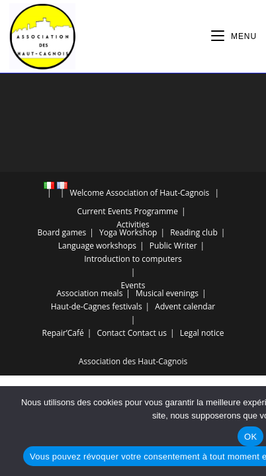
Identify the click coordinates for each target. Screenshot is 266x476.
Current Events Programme (127, 211)
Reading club (194, 232)
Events (133, 285)
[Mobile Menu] (234, 36)
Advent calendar (185, 306)
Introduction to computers (133, 258)
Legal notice (202, 332)
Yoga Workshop (128, 232)
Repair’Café (63, 332)
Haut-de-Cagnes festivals (96, 306)
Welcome (86, 192)
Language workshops (97, 245)
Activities (132, 224)
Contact (111, 332)
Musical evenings (167, 293)
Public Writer (173, 245)
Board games (62, 232)
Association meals (89, 293)
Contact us (147, 332)
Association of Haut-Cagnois (157, 192)
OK (250, 437)
